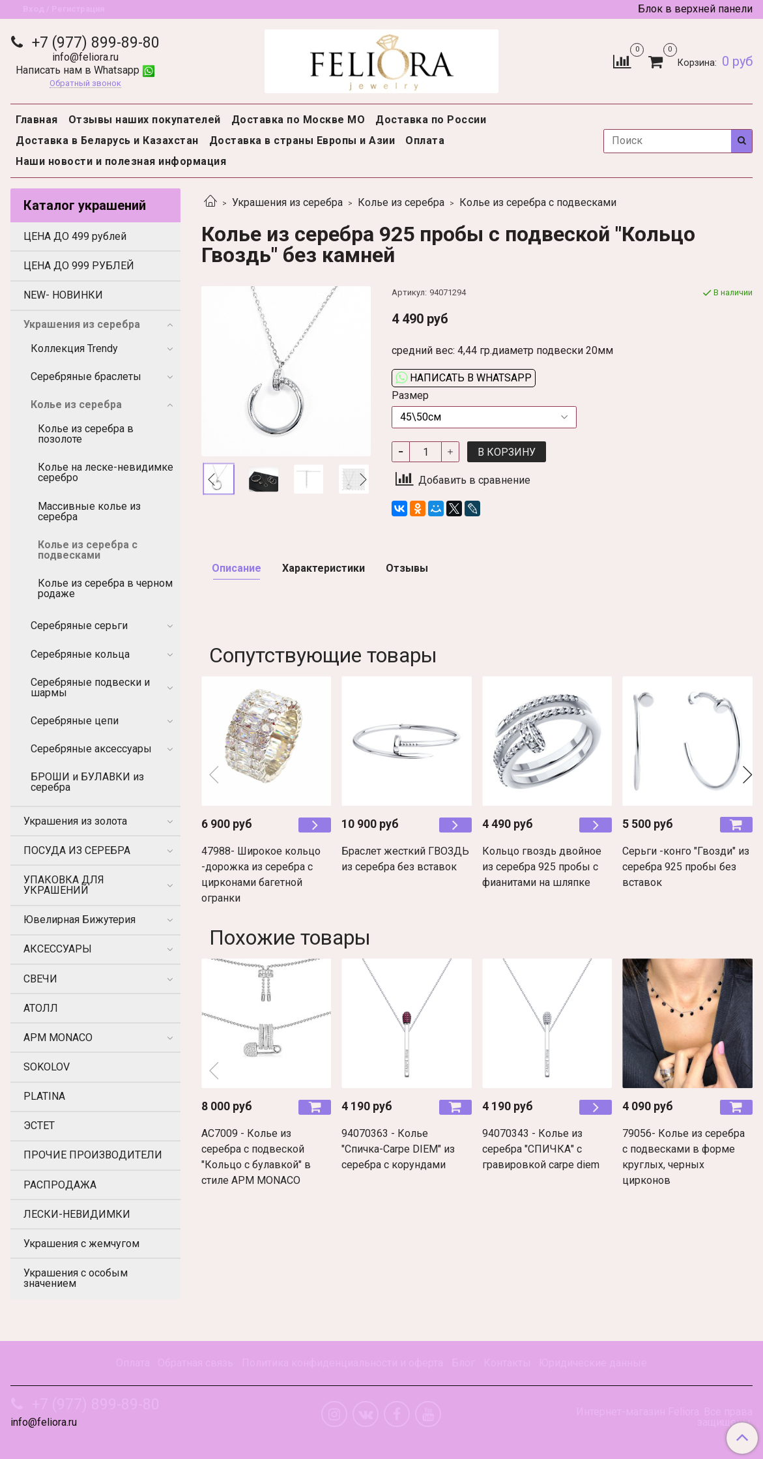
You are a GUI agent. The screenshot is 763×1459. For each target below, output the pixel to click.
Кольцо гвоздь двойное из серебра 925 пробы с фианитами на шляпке (541, 867)
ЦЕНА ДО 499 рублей (74, 236)
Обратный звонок (85, 84)
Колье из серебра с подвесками (537, 202)
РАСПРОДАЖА (59, 1185)
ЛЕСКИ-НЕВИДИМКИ (76, 1214)
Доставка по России (430, 119)
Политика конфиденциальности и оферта (342, 1363)
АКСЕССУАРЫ (57, 949)
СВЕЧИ (40, 979)
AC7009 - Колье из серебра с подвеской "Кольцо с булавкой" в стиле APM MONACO (256, 1156)
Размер (410, 396)
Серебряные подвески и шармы (90, 687)
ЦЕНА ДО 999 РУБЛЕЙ (78, 265)
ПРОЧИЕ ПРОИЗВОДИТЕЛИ (92, 1155)
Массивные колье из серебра (89, 511)
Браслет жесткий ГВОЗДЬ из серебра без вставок (405, 859)
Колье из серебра (401, 202)
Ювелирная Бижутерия (79, 919)
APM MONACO (58, 1037)
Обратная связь (195, 1363)
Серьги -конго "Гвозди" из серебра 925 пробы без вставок (685, 867)
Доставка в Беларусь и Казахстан (107, 140)
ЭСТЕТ (39, 1125)
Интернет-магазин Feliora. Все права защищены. (664, 1417)
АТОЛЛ (40, 1008)
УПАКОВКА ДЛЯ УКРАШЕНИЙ (63, 885)
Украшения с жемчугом (81, 1243)
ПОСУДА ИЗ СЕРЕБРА (76, 850)
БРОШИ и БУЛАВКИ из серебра (87, 782)
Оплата (424, 140)
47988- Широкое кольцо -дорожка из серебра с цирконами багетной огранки (261, 874)
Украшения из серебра (287, 202)
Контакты (507, 1363)
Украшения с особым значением (75, 1278)
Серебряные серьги (79, 625)
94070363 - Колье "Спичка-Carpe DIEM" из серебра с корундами (398, 1149)
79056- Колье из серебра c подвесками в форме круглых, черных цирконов (683, 1156)
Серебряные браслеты (86, 376)
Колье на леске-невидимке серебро (105, 472)
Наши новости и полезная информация (121, 161)
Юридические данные (593, 1363)
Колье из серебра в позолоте (86, 433)
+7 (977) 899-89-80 (94, 43)
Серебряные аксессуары (91, 749)
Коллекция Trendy (74, 348)
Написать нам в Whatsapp (85, 70)
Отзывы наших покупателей (144, 119)
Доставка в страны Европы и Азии (302, 140)
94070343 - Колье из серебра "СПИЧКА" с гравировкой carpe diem (540, 1149)
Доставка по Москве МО (298, 119)
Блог (463, 1363)
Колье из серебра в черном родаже (105, 588)
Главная (37, 119)
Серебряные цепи (75, 721)
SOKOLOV (46, 1067)
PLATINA (44, 1096)
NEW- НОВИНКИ (63, 295)
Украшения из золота (75, 821)
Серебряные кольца (80, 654)
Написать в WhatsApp (464, 378)
